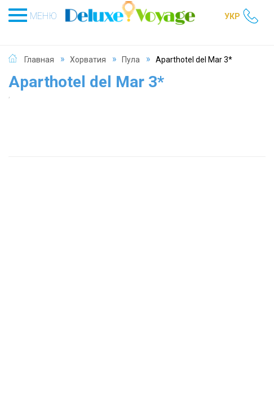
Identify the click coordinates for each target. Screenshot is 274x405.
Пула (131, 59)
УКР (232, 16)
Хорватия (88, 59)
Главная (39, 59)
